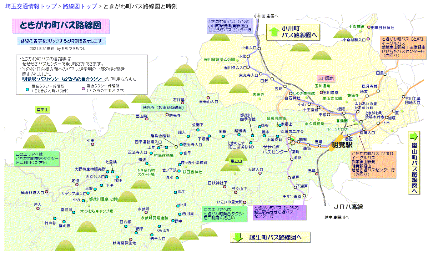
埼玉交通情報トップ (31, 6)
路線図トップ (80, 6)
